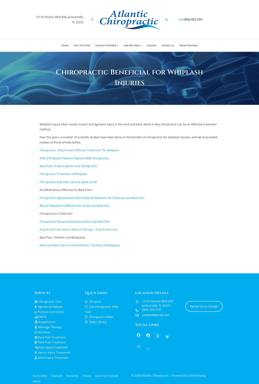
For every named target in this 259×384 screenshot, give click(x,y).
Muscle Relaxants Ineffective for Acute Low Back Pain (74, 206)
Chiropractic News (101, 317)
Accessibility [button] (40, 375)
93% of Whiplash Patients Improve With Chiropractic (74, 158)
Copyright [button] (56, 375)
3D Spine (95, 302)
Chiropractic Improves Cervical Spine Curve (68, 182)
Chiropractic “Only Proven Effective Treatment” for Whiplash (79, 150)
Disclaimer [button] (72, 375)
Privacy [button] (87, 375)
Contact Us (167, 45)
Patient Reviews (188, 45)
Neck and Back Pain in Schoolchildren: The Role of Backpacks (80, 245)
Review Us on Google (204, 306)
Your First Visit (81, 45)
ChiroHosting (197, 375)
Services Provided (105, 45)
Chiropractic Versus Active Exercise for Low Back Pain (75, 221)
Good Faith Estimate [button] (107, 375)
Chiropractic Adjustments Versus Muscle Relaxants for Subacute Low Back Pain (92, 198)
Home (65, 45)
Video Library (98, 322)
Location (151, 45)
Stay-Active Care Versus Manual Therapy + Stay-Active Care (78, 229)
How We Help (131, 45)
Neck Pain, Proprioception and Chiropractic (68, 166)
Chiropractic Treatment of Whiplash (63, 174)
